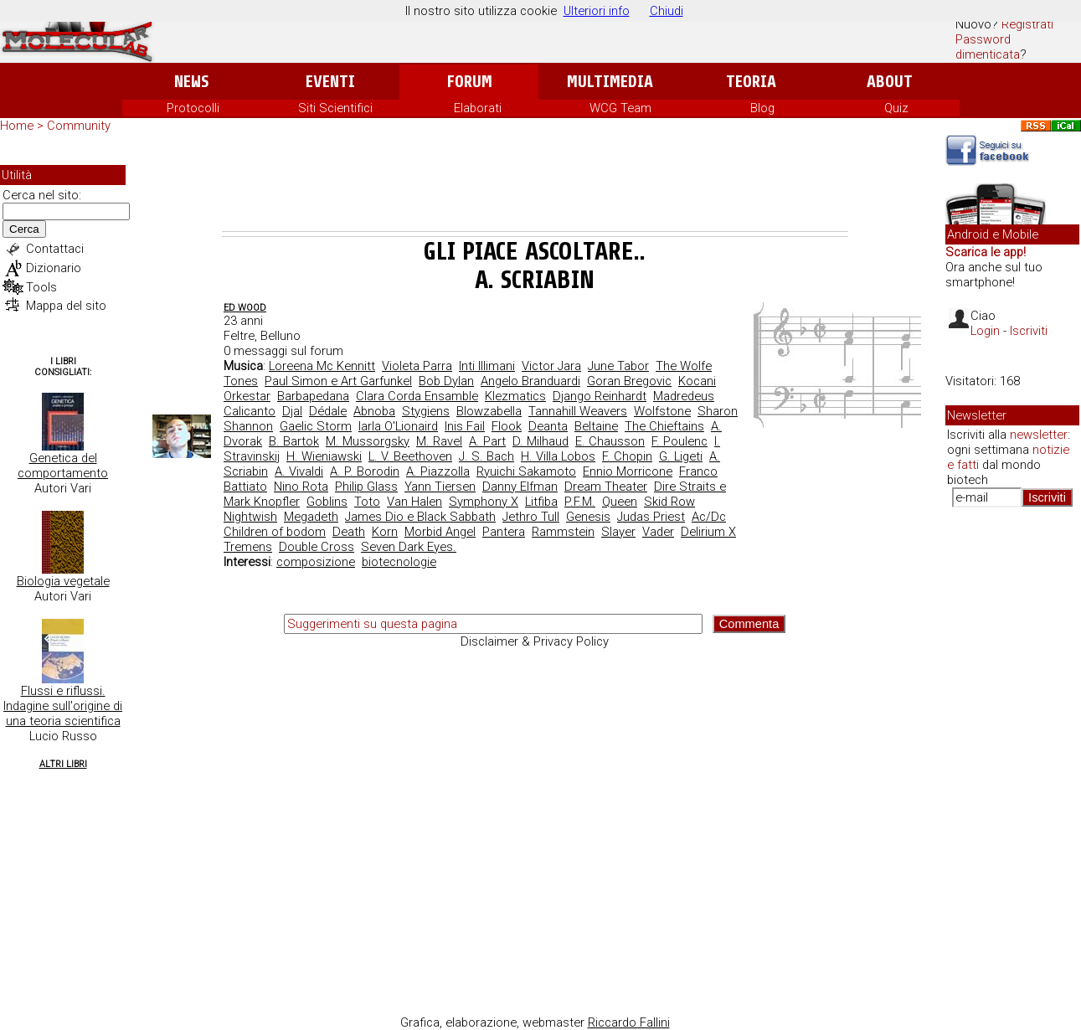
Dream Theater (605, 486)
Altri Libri (63, 764)
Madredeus (683, 396)
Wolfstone (662, 411)
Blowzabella (489, 411)
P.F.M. (579, 501)
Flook (507, 426)
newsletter (1039, 434)
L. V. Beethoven (410, 456)
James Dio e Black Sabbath (420, 516)
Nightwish (250, 516)
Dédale (328, 411)
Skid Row (669, 501)
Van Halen (414, 501)
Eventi (330, 81)
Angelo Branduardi (530, 381)
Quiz (896, 108)
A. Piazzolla (438, 471)
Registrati (1027, 24)
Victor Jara (551, 365)
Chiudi (666, 10)
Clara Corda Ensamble (417, 396)
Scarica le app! (985, 252)
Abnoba (374, 411)
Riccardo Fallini (629, 1022)
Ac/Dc (709, 516)
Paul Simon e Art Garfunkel (338, 381)
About (890, 81)
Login (985, 330)
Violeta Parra (417, 365)
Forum (469, 81)
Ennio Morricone (627, 471)
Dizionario (53, 268)
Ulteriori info (597, 10)
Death (348, 531)
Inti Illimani (487, 365)
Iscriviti (1029, 330)
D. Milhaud (540, 441)
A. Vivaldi (299, 471)
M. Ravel (439, 441)
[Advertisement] (535, 185)
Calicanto (249, 411)
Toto (367, 501)
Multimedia (610, 81)
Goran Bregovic (629, 381)
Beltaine (596, 426)
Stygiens (426, 411)
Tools (41, 287)
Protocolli (193, 108)
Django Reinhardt (599, 396)
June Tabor (618, 365)
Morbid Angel (440, 531)
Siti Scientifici (335, 108)
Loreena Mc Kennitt (322, 365)
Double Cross (316, 546)
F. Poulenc (679, 441)
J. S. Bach (486, 456)
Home (16, 125)
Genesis (588, 516)
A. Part (487, 441)
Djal (292, 411)
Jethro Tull (530, 516)
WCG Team (620, 108)
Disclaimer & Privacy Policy (535, 641)
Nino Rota (301, 486)
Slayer (618, 531)
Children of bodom (275, 531)
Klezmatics (515, 396)
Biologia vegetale (63, 581)
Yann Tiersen (440, 486)
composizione (315, 561)
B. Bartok (294, 441)
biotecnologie (399, 561)
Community (79, 125)
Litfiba (541, 501)
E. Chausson (610, 441)
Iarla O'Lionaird (398, 426)
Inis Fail (465, 426)
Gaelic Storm (316, 426)
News (191, 81)
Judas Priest (651, 516)
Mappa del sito (66, 305)
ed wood (245, 307)
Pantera (503, 531)
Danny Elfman (520, 486)
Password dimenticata (987, 47)
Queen (619, 501)
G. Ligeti (681, 456)
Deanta (548, 426)
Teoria (751, 81)
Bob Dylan (446, 381)
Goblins (326, 501)
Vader (658, 531)
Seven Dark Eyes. (408, 546)
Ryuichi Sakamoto (526, 471)
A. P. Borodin (364, 471)
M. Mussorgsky (367, 441)
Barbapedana (313, 396)
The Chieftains (664, 426)
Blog (762, 108)
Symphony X (483, 501)
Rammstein (563, 531)
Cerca (24, 229)
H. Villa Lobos (558, 456)
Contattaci (55, 248)
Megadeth (311, 516)
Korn (385, 531)
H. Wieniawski (324, 456)
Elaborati (478, 108)
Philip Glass (366, 486)
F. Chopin (627, 456)
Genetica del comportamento (63, 466)
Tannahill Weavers (577, 411)
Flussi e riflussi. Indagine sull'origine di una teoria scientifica (62, 706)
